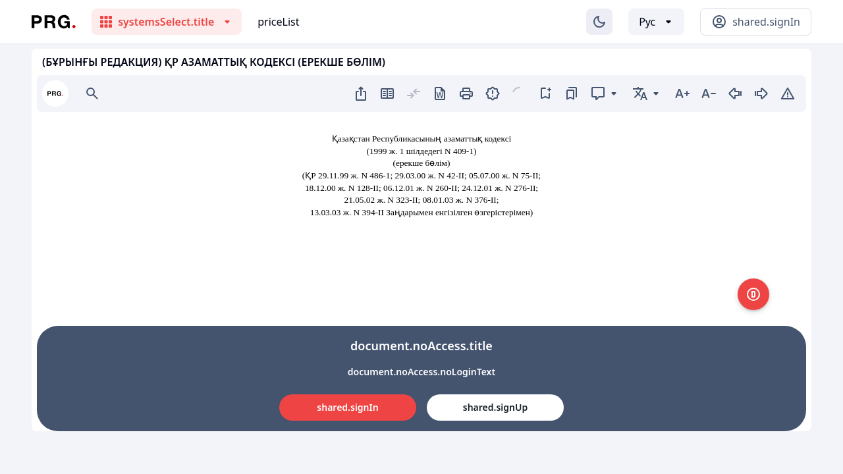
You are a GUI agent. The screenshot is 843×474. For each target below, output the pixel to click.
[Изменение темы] (599, 22)
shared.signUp (495, 407)
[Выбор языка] (656, 22)
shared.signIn (347, 407)
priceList (278, 21)
